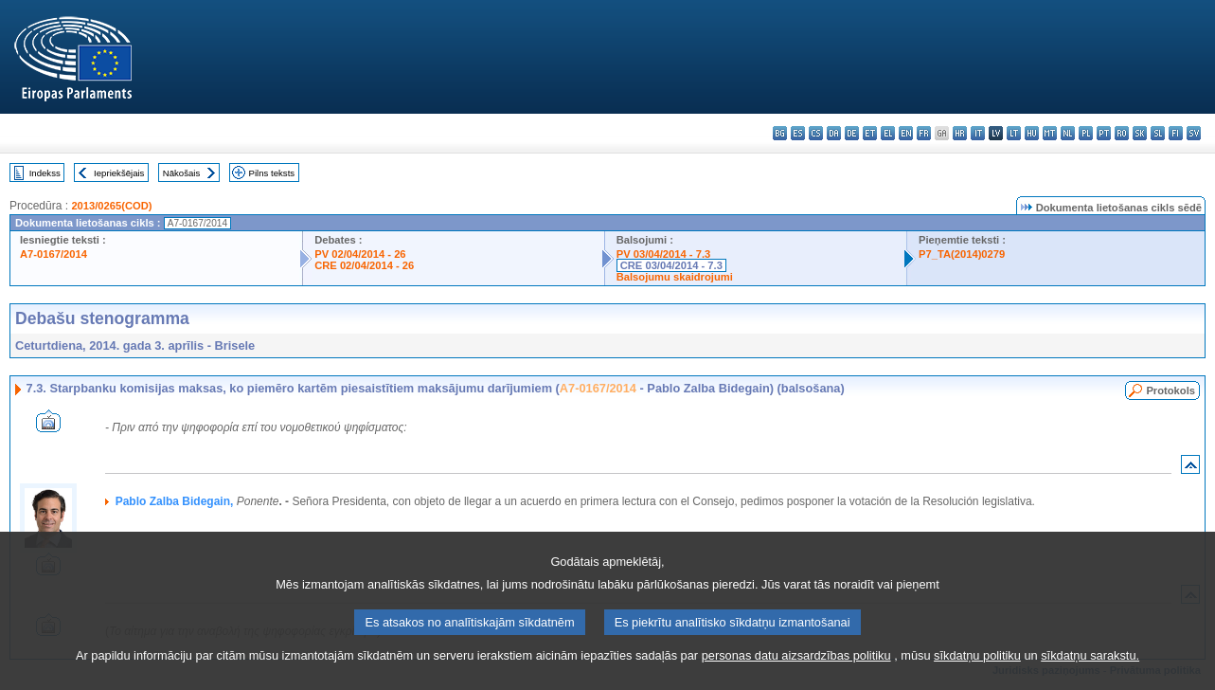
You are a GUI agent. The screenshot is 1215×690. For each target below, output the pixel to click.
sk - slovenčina (1140, 133)
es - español (798, 133)
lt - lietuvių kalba (1014, 133)
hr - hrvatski (960, 133)
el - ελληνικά (888, 133)
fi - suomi (1176, 133)
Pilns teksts (272, 173)
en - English (906, 133)
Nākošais (181, 173)
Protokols (1170, 390)
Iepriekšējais (119, 173)
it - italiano (978, 133)
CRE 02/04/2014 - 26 (364, 265)
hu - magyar (1032, 133)
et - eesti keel (870, 133)
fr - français (924, 133)
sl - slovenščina (1158, 133)
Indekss (45, 173)
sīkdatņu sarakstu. (1090, 671)
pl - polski (1086, 133)
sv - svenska (1194, 133)
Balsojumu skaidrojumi (674, 276)
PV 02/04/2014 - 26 (359, 254)
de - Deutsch (852, 133)
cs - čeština (816, 133)
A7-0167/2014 (53, 254)
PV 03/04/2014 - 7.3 (663, 254)
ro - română (1122, 133)
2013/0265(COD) (111, 205)
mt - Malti (1050, 133)
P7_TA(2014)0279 (962, 254)
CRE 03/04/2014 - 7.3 (671, 265)
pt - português (1104, 133)
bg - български (780, 133)
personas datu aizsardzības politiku (796, 671)
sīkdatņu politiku (977, 671)
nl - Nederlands (1068, 133)
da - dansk (834, 133)
